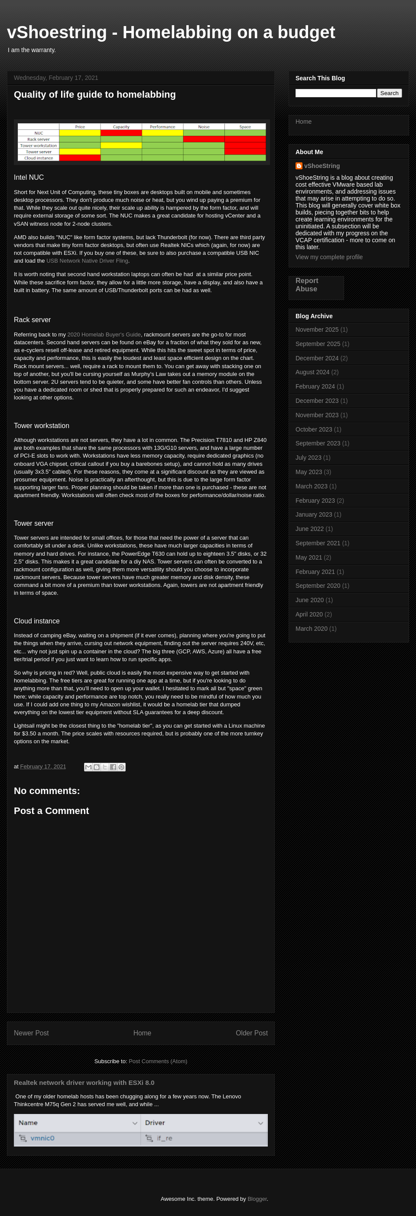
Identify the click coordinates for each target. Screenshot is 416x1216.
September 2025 (318, 343)
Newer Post (31, 1033)
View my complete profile (329, 257)
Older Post (252, 1033)
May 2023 (309, 471)
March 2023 (312, 486)
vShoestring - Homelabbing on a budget (171, 32)
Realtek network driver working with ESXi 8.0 (84, 1082)
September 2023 (318, 443)
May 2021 (309, 557)
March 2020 (312, 628)
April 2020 (309, 614)
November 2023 (317, 415)
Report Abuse (307, 285)
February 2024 (315, 386)
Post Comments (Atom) (158, 1061)
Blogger (256, 1199)
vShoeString (322, 165)
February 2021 (315, 571)
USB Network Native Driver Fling (87, 260)
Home (142, 1033)
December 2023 (317, 400)
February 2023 (315, 500)
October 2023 (314, 429)
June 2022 (310, 528)
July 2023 (309, 457)
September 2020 (318, 585)
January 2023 (314, 514)
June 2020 (310, 599)
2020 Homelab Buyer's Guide (104, 334)
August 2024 (313, 372)
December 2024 (317, 358)
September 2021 (318, 543)
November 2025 (317, 329)
